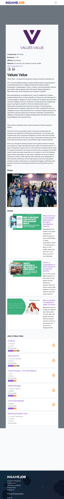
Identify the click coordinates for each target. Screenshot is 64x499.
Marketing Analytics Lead (17, 414)
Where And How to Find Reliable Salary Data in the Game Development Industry (49, 221)
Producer (11, 341)
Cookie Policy (11, 483)
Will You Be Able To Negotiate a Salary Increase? (49, 302)
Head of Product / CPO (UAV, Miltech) (22, 371)
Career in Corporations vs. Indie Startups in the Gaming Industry (49, 266)
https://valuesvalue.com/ (15, 66)
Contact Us (10, 490)
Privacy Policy (11, 487)
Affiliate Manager (14, 386)
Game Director (13, 356)
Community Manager (16, 401)
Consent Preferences (14, 481)
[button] (55, 175)
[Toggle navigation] (55, 2)
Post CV (9, 498)
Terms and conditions (14, 485)
